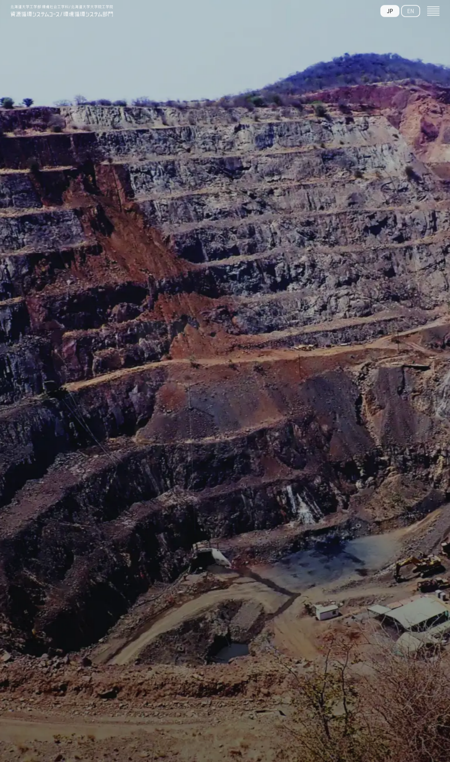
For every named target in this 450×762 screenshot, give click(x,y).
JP (390, 9)
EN (410, 9)
